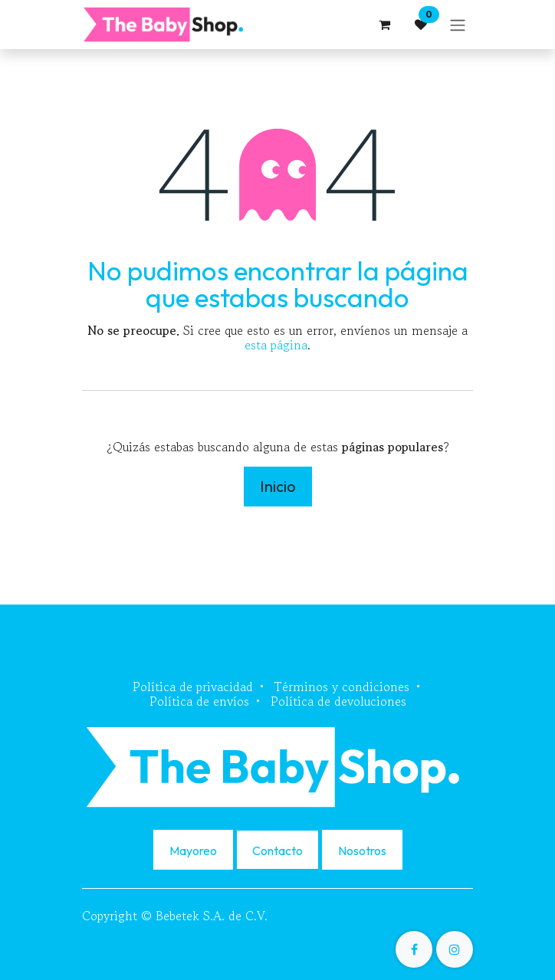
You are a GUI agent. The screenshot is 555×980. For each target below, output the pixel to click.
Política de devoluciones (338, 701)
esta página (276, 345)
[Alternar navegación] (457, 24)
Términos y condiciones (341, 686)
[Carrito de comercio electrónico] (384, 24)
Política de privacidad (193, 686)
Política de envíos (199, 701)
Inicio (278, 486)
